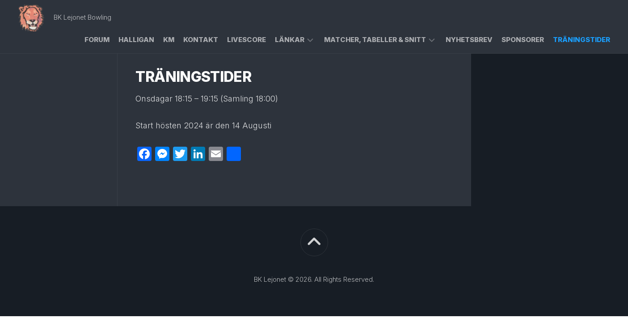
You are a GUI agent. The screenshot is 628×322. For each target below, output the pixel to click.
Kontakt (200, 39)
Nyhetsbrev (469, 39)
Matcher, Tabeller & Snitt (375, 39)
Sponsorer (523, 39)
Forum (97, 39)
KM (168, 39)
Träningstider (581, 39)
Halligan (136, 39)
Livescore (246, 39)
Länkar (289, 39)
